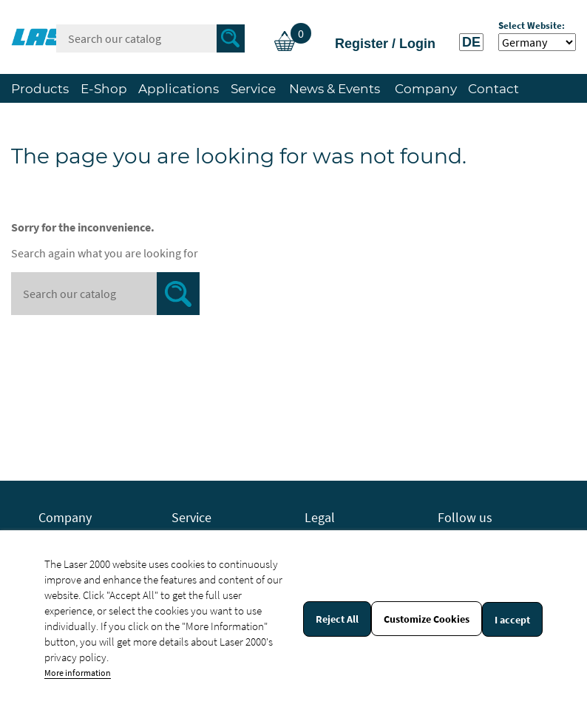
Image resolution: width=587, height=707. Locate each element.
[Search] (150, 38)
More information (77, 672)
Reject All (337, 619)
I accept (512, 619)
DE (471, 42)
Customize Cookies (426, 619)
